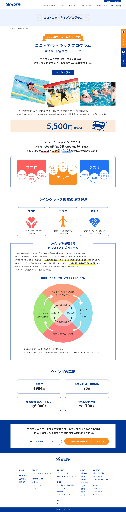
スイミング (61, 488)
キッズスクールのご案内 (66, 485)
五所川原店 (84, 482)
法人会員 (96, 494)
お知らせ (35, 482)
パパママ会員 (97, 491)
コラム (34, 488)
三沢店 (82, 485)
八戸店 (82, 476)
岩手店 (82, 495)
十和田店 (83, 479)
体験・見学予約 (123, 39)
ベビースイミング (63, 503)
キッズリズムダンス (64, 494)
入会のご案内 (102, 5)
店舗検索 (117, 5)
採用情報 (116, 1)
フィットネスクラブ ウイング (53, 5)
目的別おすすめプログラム (66, 476)
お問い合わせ (123, 59)
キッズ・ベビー (86, 5)
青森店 (82, 492)
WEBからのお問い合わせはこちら (85, 441)
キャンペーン (36, 485)
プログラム (72, 5)
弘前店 (82, 489)
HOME (21, 470)
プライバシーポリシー (100, 479)
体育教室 (60, 491)
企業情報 (108, 1)
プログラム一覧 (62, 473)
